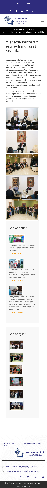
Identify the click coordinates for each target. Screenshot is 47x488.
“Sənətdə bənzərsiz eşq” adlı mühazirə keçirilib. (24, 32)
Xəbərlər (30, 29)
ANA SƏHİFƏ (18, 29)
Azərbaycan (23, 4)
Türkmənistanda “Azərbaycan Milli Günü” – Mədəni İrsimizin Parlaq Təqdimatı (22, 247)
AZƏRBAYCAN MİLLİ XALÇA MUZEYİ (21, 21)
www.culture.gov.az (32, 443)
